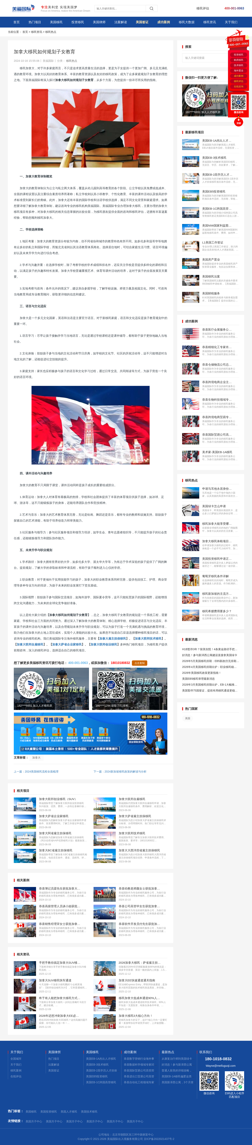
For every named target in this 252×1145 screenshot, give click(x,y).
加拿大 (36, 757)
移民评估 (238, 81)
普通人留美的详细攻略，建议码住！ (184, 1070)
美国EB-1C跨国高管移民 (101, 1082)
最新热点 (168, 1052)
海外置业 (238, 70)
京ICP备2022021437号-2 (159, 1138)
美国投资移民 (48, 1111)
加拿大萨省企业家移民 (67, 644)
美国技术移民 (89, 1111)
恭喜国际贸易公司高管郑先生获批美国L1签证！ (153, 1070)
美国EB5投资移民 (97, 1076)
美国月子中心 (34, 1121)
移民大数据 (187, 22)
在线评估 (15, 1076)
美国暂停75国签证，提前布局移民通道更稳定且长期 (210, 691)
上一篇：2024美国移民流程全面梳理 (36, 771)
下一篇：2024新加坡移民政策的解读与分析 (120, 771)
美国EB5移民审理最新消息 (198, 678)
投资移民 (77, 22)
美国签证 (142, 22)
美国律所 (54, 1052)
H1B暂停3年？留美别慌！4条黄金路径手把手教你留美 (209, 650)
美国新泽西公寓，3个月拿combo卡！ (184, 1082)
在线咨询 (238, 86)
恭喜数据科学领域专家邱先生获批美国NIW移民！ (154, 1064)
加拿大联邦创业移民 (104, 644)
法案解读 (120, 22)
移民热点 (50, 31)
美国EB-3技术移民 (97, 1064)
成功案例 (163, 22)
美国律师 (99, 22)
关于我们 (231, 22)
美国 (187, 718)
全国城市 (15, 1058)
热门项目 (35, 22)
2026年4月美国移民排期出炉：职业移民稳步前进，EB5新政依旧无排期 (209, 667)
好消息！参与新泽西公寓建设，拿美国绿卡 (188, 1064)
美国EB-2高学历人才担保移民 (104, 1070)
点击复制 (139, 663)
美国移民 (56, 22)
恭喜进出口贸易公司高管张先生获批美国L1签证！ (154, 1076)
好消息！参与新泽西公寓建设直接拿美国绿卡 (209, 655)
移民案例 (15, 1070)
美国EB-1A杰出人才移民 (101, 1058)
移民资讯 (209, 22)
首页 (16, 22)
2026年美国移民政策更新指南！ (201, 672)
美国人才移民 (69, 1111)
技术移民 (238, 65)
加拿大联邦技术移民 (148, 638)
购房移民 (238, 60)
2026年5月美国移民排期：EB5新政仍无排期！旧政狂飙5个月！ (210, 661)
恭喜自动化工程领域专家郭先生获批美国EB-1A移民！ (157, 1082)
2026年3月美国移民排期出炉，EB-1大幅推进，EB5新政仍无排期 (208, 685)
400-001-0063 (78, 663)
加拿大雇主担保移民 (112, 638)
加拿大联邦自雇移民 (30, 644)
